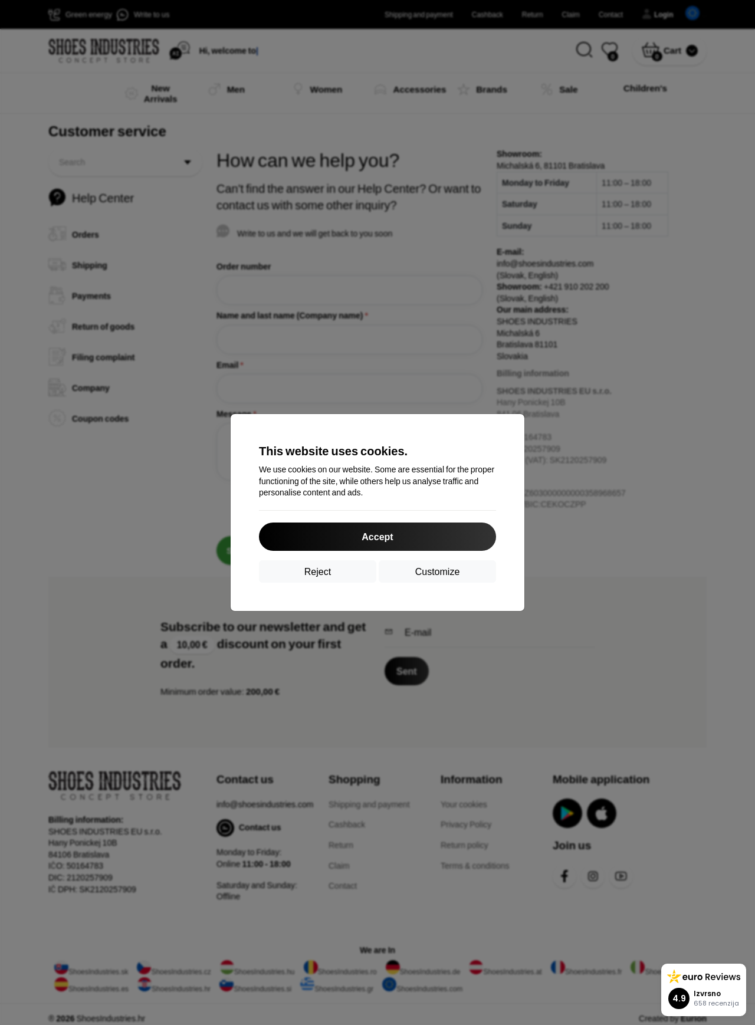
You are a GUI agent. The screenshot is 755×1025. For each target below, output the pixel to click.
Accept (377, 536)
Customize (437, 571)
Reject (317, 571)
